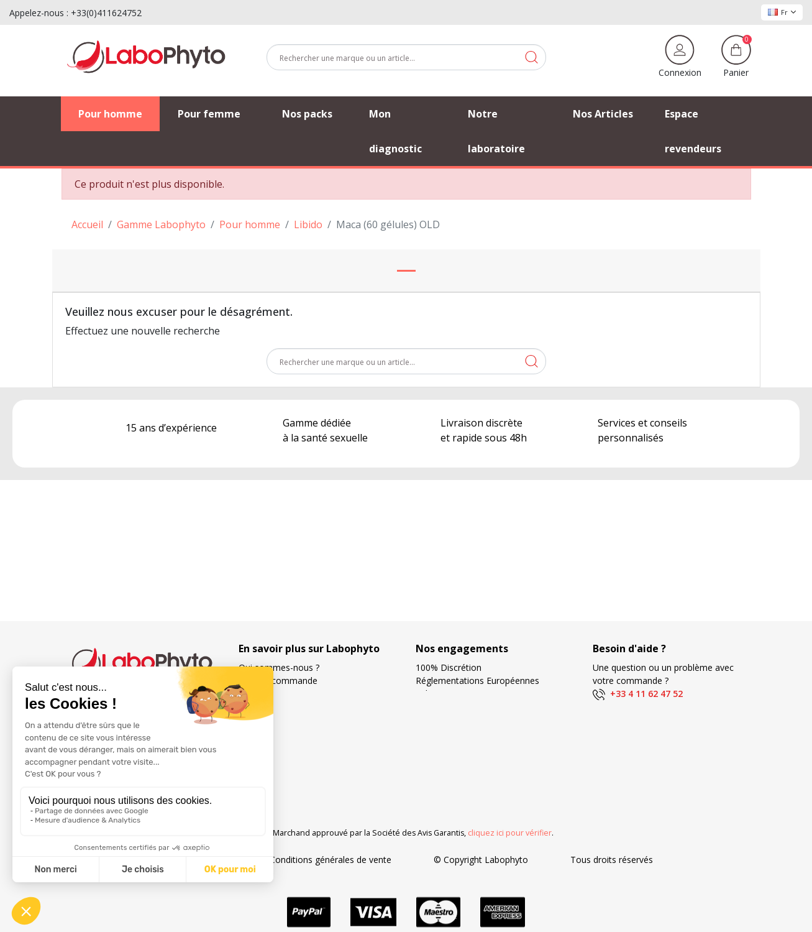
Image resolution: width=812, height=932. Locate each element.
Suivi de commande (278, 680)
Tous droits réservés (611, 859)
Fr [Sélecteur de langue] (782, 12)
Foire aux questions (278, 720)
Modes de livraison (453, 707)
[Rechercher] (406, 57)
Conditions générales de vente (330, 859)
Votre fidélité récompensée (470, 746)
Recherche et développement (475, 759)
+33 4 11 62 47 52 (638, 693)
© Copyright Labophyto (481, 859)
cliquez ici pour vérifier (510, 833)
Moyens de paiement (458, 733)
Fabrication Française (458, 693)
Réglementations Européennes (477, 680)
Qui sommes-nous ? (279, 667)
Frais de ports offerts (458, 720)
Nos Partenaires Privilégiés (292, 707)
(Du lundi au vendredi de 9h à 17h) (661, 708)
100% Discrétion (448, 667)
